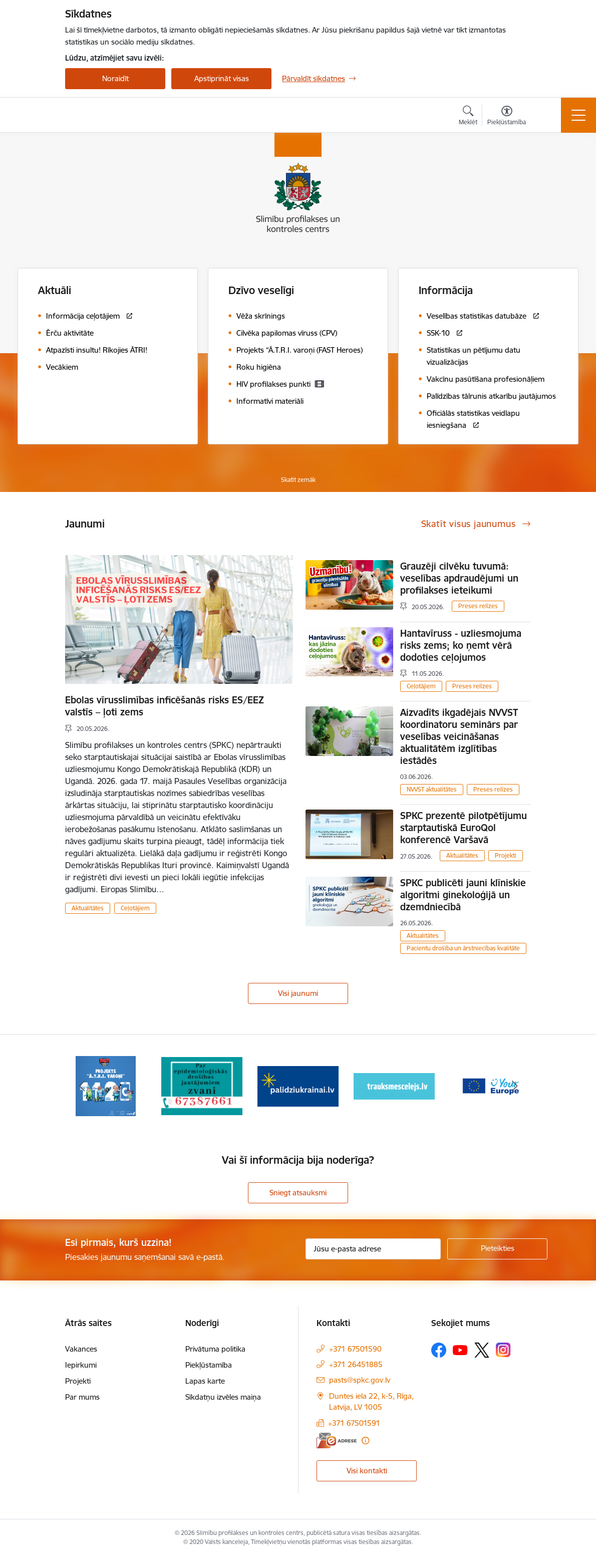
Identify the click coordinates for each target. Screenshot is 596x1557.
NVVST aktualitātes (432, 789)
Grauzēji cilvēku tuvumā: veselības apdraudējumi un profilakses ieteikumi (459, 578)
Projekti (505, 855)
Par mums (82, 1397)
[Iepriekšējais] (82, 1086)
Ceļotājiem (135, 908)
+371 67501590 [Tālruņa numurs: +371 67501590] (355, 1349)
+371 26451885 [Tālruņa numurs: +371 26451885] (356, 1364)
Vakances (81, 1349)
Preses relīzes (478, 606)
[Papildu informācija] (365, 1440)
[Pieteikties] (497, 1248)
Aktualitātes (88, 908)
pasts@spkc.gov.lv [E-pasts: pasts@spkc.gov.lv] (359, 1380)
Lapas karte (205, 1381)
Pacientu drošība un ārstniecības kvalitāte (463, 948)
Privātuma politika (215, 1349)
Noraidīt (115, 78)
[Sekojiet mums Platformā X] (481, 1350)
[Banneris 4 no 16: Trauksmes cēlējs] (394, 1085)
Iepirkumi (81, 1365)
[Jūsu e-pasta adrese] (373, 1248)
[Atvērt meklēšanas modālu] (468, 117)
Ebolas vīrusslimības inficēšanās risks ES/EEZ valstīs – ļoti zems (164, 706)
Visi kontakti (367, 1470)
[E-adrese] (337, 1440)
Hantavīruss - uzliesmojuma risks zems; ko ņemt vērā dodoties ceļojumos (460, 645)
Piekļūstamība (208, 1365)
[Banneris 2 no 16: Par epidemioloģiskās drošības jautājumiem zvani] (201, 1085)
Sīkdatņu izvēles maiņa (223, 1397)
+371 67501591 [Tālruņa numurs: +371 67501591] (354, 1423)
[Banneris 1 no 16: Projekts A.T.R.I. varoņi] (106, 1085)
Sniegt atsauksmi (298, 1192)
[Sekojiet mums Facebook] (438, 1350)
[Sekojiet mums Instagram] (503, 1350)
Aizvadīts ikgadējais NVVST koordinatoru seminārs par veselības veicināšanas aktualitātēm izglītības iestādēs (459, 736)
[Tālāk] (514, 1086)
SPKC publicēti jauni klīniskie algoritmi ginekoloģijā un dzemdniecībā (463, 895)
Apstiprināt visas (221, 78)
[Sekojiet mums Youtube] (460, 1350)
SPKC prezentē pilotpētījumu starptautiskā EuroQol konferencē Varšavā (463, 828)
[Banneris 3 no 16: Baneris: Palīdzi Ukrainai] (298, 1085)
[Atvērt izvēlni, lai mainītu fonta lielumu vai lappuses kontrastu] (506, 117)
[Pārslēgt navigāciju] (578, 115)
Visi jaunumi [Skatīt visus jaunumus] (298, 993)
